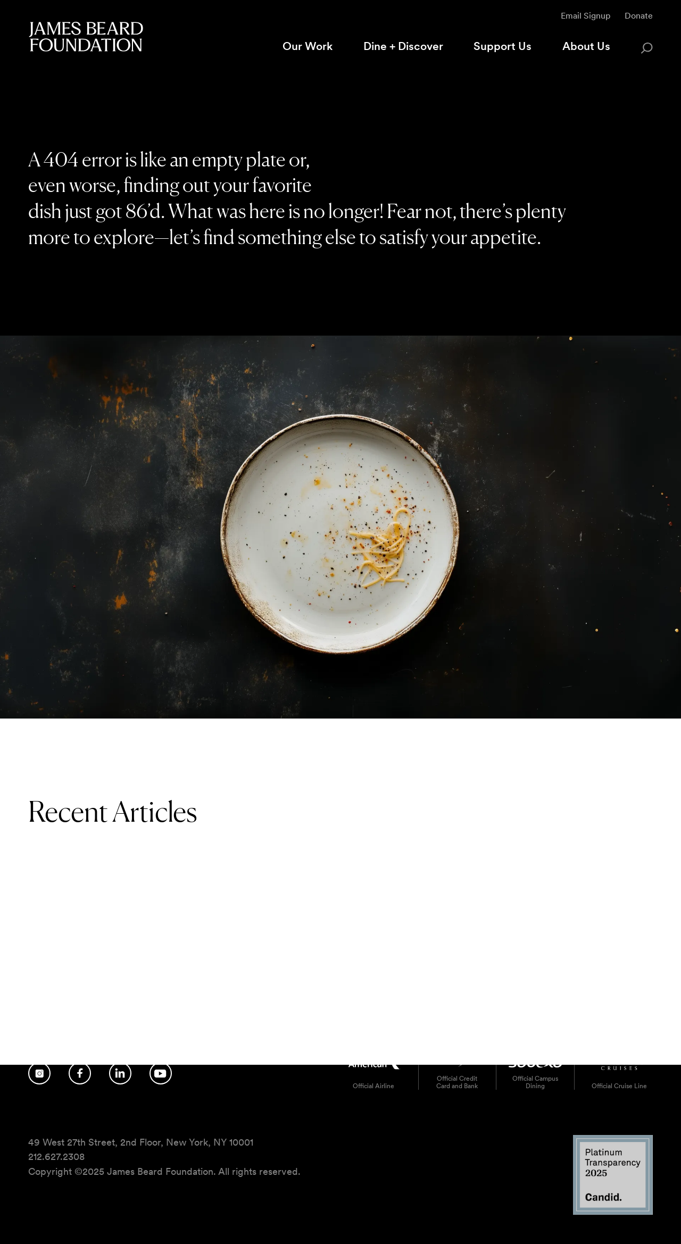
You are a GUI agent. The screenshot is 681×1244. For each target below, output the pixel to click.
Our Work (308, 46)
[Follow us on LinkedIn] (120, 1073)
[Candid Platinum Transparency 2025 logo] (613, 1211)
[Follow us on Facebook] (80, 1073)
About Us (586, 46)
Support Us (502, 46)
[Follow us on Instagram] (39, 1073)
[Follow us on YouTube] (161, 1073)
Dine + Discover (403, 46)
